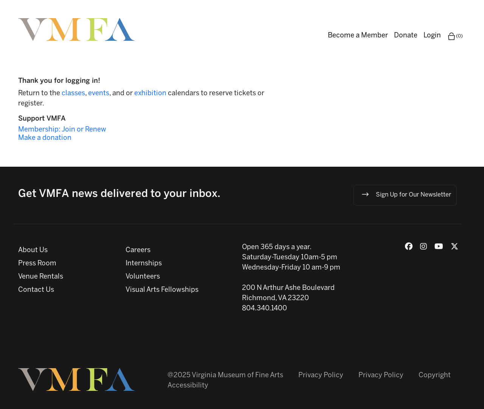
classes (73, 93)
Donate (405, 36)
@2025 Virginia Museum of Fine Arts (225, 375)
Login (432, 36)
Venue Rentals (40, 277)
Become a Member (358, 36)
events (98, 93)
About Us (33, 250)
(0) (455, 36)
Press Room (37, 263)
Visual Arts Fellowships (162, 290)
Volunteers (143, 277)
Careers (138, 250)
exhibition (151, 93)
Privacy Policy (320, 375)
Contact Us (36, 290)
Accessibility (188, 386)
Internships (144, 263)
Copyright (435, 375)
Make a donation (44, 138)
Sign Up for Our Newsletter (406, 194)
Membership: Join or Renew (62, 130)
